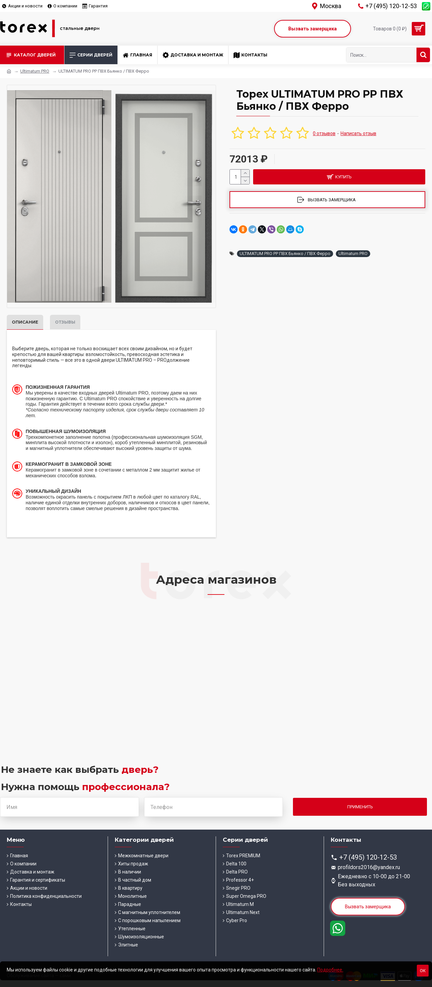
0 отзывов (324, 133)
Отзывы (65, 322)
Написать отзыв (358, 133)
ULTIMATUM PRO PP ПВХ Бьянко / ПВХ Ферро (285, 253)
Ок (423, 970)
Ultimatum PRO (34, 71)
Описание (25, 322)
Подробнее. (330, 969)
